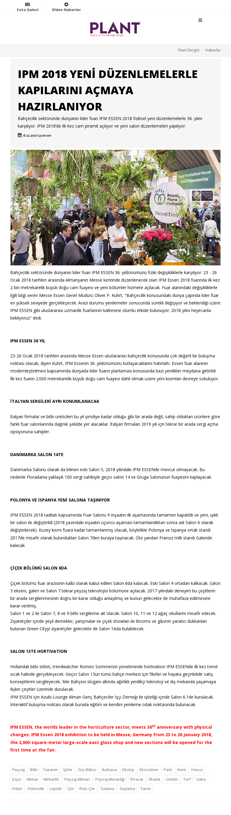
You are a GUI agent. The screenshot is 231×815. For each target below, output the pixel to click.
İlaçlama (127, 788)
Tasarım (50, 769)
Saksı (201, 779)
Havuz (197, 769)
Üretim (172, 779)
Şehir (67, 769)
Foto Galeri (27, 7)
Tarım (145, 788)
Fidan (17, 788)
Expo (16, 779)
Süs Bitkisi (87, 769)
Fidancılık (36, 788)
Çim (70, 788)
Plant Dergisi (188, 50)
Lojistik (56, 788)
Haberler (213, 50)
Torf (187, 779)
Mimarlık (51, 779)
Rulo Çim (87, 788)
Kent (181, 769)
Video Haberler (66, 7)
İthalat (154, 779)
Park (168, 769)
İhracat (136, 779)
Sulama (107, 788)
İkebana (109, 769)
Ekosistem (149, 769)
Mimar (32, 779)
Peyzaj (18, 769)
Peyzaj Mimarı (77, 779)
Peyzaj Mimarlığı (110, 779)
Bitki (34, 769)
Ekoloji (128, 769)
